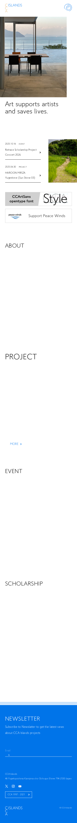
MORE (16, 444)
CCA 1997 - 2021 (19, 795)
